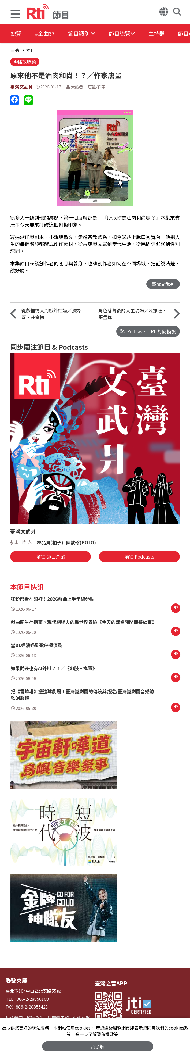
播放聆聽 (25, 61)
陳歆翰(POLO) (81, 542)
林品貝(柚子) (50, 542)
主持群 (156, 33)
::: (12, 50)
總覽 (16, 33)
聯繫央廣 (16, 980)
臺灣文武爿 (21, 86)
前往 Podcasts (139, 556)
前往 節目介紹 (50, 556)
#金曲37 (45, 33)
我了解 (98, 1046)
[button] (15, 15)
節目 (30, 50)
